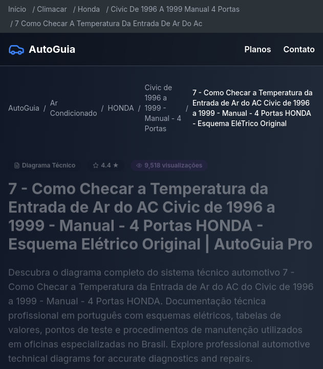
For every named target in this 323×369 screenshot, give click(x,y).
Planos (258, 49)
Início (17, 9)
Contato (299, 49)
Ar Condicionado (73, 107)
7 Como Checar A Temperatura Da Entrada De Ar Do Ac (109, 23)
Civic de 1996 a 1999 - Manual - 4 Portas (163, 108)
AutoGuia (23, 108)
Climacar (52, 9)
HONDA (121, 108)
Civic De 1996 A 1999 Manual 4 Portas (175, 9)
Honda (89, 9)
